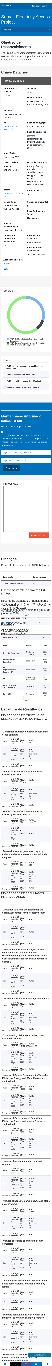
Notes (6, 269)
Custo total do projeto (10, 164)
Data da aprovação (36, 132)
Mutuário (8, 110)
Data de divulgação (36, 122)
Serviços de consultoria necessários (9, 238)
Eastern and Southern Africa (13, 195)
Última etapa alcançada (33, 237)
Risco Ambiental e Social (36, 212)
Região (6, 189)
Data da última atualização (34, 249)
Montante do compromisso (10, 203)
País (5, 122)
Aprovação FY (34, 190)
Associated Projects (13, 259)
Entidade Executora (37, 162)
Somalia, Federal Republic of (10, 128)
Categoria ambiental (37, 202)
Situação (31, 88)
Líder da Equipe (34, 97)
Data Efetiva (9, 153)
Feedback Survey (39, 1355)
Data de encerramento (10, 225)
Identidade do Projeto (10, 90)
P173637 (7, 263)
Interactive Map (39, 535)
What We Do (6, 5)
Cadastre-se (12, 468)
